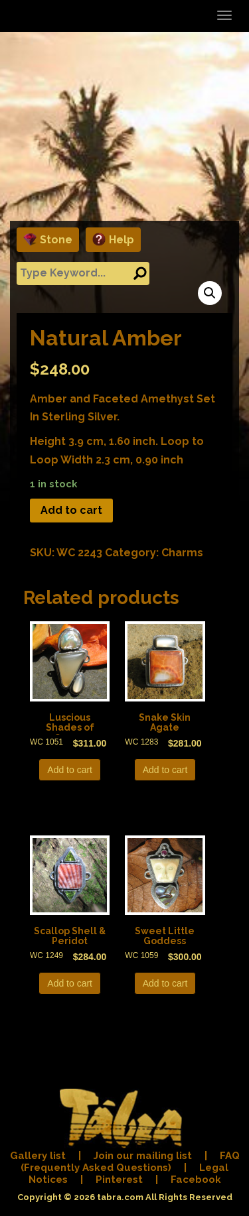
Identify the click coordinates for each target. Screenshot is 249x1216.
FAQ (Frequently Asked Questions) (130, 1162)
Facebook (196, 1180)
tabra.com (120, 1197)
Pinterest (119, 1180)
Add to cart (71, 510)
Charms (182, 552)
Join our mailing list (143, 1156)
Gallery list (38, 1156)
